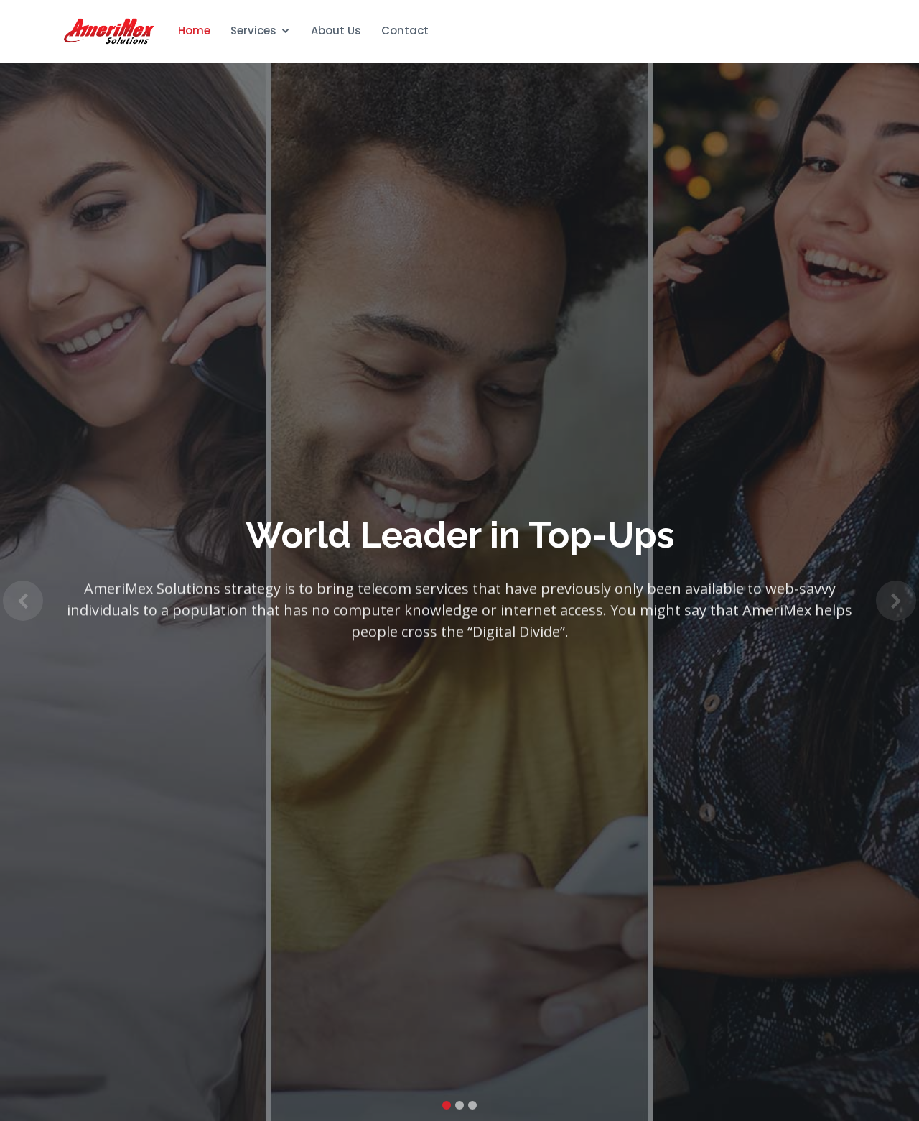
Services (253, 30)
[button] (23, 600)
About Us (336, 30)
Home (194, 30)
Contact (405, 30)
